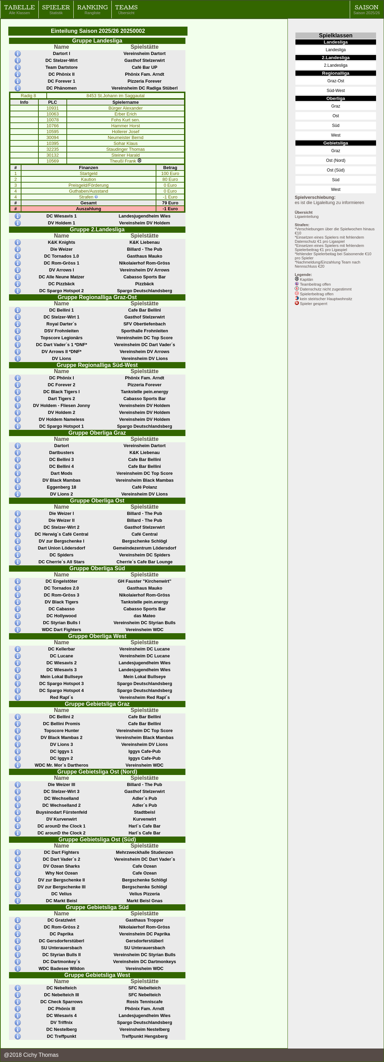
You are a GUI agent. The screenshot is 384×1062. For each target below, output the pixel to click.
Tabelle (19, 9)
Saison (367, 9)
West (335, 135)
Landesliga (336, 49)
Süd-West (336, 90)
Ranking (92, 9)
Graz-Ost (335, 81)
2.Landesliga (335, 65)
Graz (335, 106)
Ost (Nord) (335, 160)
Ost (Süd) (336, 170)
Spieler (56, 9)
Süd (335, 125)
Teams (126, 9)
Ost (335, 115)
